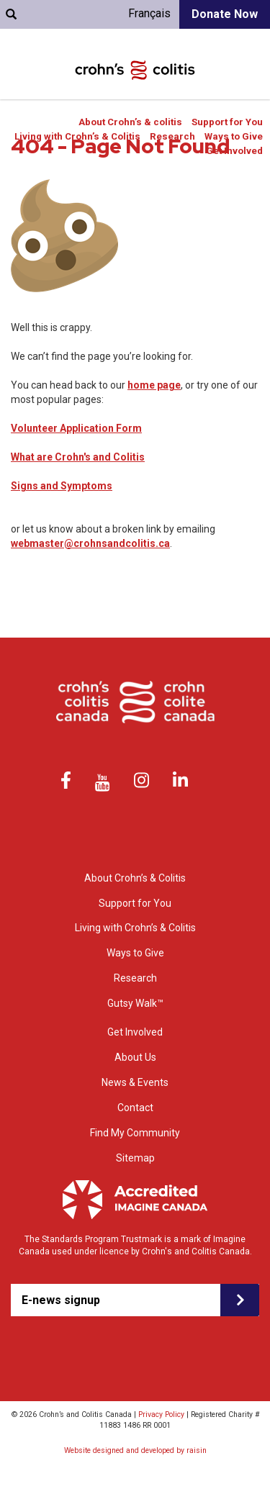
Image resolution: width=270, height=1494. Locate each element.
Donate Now (225, 14)
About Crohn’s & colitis (130, 122)
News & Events (135, 1082)
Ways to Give (233, 136)
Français (149, 13)
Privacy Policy (161, 1414)
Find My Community (135, 1132)
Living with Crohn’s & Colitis (77, 136)
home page (154, 385)
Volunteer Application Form (76, 428)
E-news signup (61, 1300)
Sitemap (135, 1158)
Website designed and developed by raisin (135, 1450)
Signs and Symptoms (61, 486)
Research (172, 136)
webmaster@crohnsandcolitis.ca (90, 543)
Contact (135, 1107)
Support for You (227, 122)
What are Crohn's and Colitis (78, 457)
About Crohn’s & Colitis (135, 878)
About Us (135, 1057)
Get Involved (234, 150)
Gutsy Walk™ (135, 1003)
